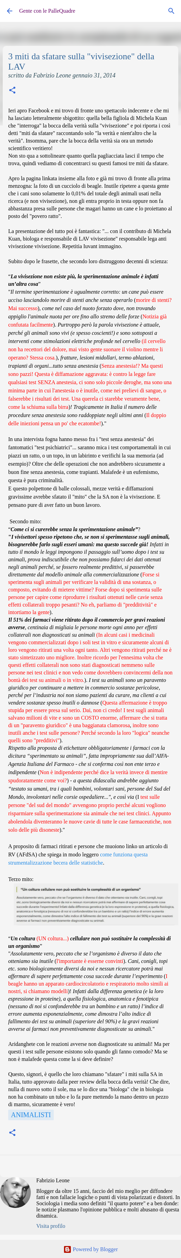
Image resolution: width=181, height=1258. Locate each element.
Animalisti (31, 1115)
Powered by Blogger (90, 1249)
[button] (12, 91)
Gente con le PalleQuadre (47, 11)
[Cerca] (171, 11)
